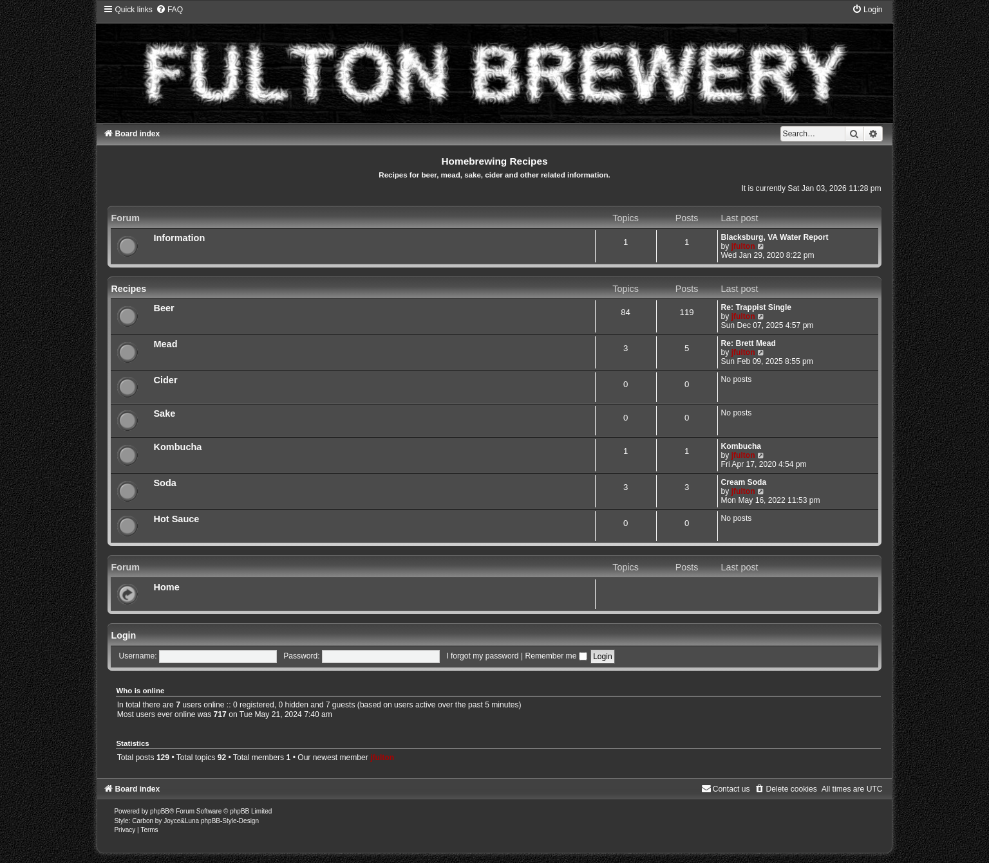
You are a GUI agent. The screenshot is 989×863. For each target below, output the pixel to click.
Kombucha (177, 447)
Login (123, 635)
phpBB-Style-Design (230, 820)
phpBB (159, 811)
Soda (164, 483)
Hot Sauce (176, 519)
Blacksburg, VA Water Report (775, 237)
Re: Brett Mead (748, 343)
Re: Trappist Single (756, 307)
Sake (164, 413)
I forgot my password (482, 655)
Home (166, 587)
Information (179, 238)
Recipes (128, 289)
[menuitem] (169, 9)
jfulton (743, 246)
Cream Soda (744, 482)
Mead (165, 344)
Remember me (556, 655)
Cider (165, 380)
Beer (163, 308)
